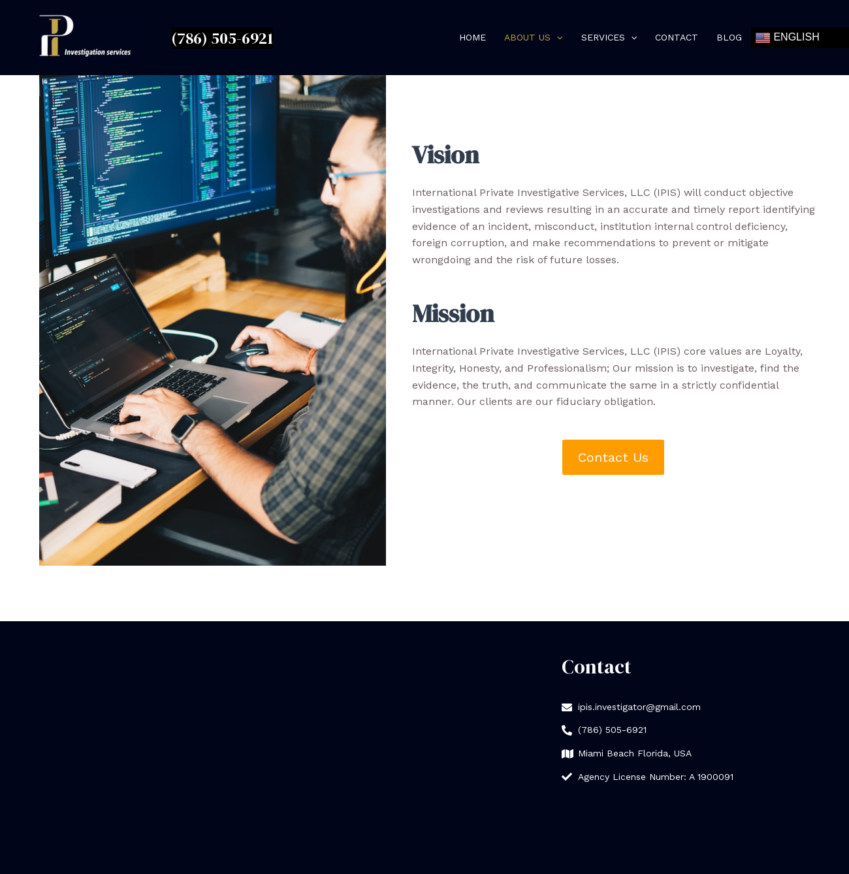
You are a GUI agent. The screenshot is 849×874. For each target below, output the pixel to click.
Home (472, 37)
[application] (556, 37)
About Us (533, 37)
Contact (676, 37)
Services (609, 37)
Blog (729, 37)
